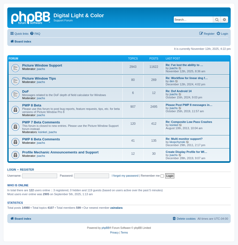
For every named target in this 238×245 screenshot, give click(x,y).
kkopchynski (177, 142)
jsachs (41, 68)
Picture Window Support (42, 65)
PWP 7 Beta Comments (41, 122)
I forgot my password (125, 175)
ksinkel (42, 132)
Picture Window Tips (39, 78)
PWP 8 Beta (31, 105)
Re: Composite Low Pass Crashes (189, 121)
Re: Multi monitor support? (184, 138)
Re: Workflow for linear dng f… (187, 78)
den (172, 81)
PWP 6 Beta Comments (41, 139)
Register (27, 169)
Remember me (152, 175)
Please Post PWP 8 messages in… (189, 104)
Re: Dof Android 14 (179, 91)
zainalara (116, 207)
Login (11, 169)
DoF (25, 91)
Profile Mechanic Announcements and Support (60, 152)
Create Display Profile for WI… (186, 151)
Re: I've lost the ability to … (184, 65)
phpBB (105, 227)
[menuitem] (35, 34)
